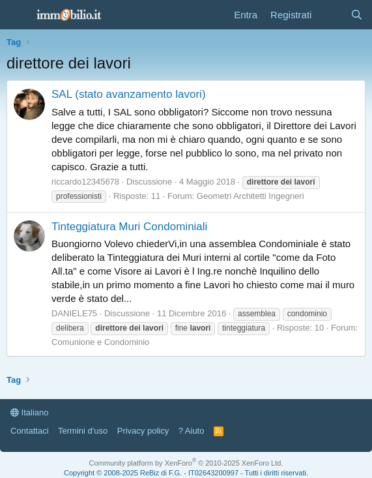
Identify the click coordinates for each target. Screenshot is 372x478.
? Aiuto (192, 431)
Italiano (29, 412)
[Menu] (18, 15)
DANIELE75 (74, 313)
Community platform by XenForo (186, 463)
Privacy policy (143, 431)
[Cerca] (356, 15)
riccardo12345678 (85, 182)
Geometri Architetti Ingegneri (250, 196)
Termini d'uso (82, 431)
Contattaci (29, 431)
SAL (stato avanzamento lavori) (128, 94)
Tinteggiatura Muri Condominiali (129, 226)
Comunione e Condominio (100, 342)
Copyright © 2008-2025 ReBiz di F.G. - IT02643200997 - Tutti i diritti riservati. (186, 473)
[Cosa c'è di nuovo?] (330, 15)
